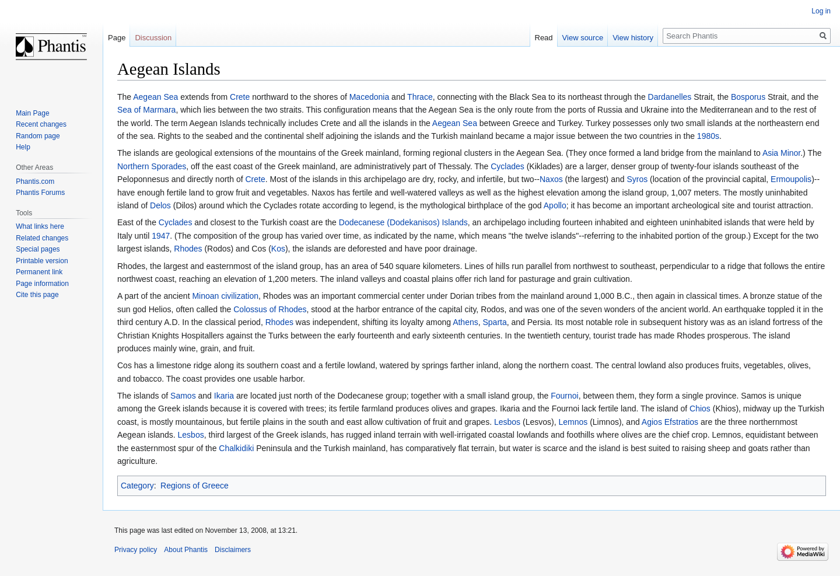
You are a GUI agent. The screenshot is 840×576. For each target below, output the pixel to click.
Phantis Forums (40, 192)
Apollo (555, 205)
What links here (40, 226)
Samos (183, 395)
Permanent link (39, 272)
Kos (278, 248)
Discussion (153, 37)
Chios (700, 408)
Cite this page (37, 295)
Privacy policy (135, 550)
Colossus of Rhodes (269, 309)
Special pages (38, 249)
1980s (708, 136)
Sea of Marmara (146, 109)
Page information (42, 284)
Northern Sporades (151, 166)
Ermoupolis (791, 179)
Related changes (42, 238)
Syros (637, 179)
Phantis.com (35, 181)
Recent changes (41, 124)
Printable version (42, 261)
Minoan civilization (225, 296)
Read (544, 37)
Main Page (32, 113)
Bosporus (748, 97)
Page (116, 37)
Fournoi (564, 395)
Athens (465, 322)
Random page (38, 136)
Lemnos (572, 422)
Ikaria (224, 395)
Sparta (495, 322)
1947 (161, 235)
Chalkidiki (236, 448)
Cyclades (507, 166)
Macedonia (369, 97)
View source (583, 37)
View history (632, 37)
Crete (240, 97)
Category (137, 485)
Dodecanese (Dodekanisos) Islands (403, 222)
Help (23, 147)
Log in (821, 11)
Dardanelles (670, 97)
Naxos (551, 179)
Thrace (420, 97)
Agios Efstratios (670, 422)
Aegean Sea (155, 97)
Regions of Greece (194, 485)
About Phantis (186, 550)
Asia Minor (781, 153)
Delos (160, 205)
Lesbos (507, 422)
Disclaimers (233, 550)
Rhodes (188, 248)
